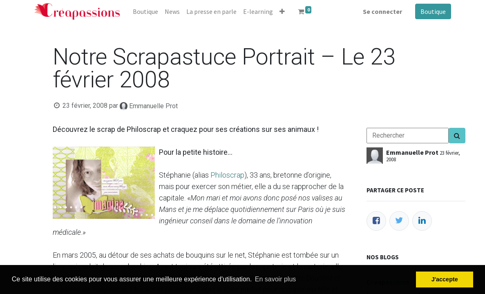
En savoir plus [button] (275, 279)
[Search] (457, 135)
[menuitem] (145, 11)
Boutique (433, 11)
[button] (282, 11)
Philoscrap (227, 175)
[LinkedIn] (422, 221)
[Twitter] (399, 221)
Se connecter (382, 11)
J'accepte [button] (444, 279)
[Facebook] (376, 221)
